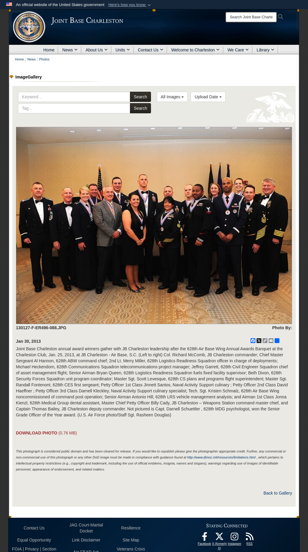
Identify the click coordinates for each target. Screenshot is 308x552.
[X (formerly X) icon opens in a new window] (219, 538)
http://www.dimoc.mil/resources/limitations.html (221, 457)
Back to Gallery (277, 493)
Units (123, 50)
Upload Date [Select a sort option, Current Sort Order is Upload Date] (208, 96)
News (70, 50)
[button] (130, 5)
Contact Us (150, 50)
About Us (96, 50)
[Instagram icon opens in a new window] (234, 538)
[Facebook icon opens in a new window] (204, 538)
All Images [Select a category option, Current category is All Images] (172, 96)
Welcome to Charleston (195, 50)
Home (48, 50)
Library (265, 50)
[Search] (251, 17)
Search (140, 96)
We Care (238, 50)
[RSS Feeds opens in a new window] (249, 538)
